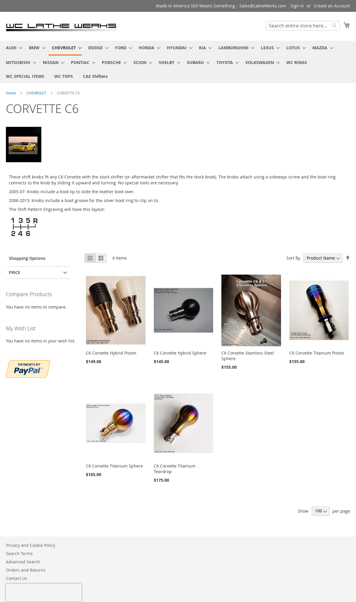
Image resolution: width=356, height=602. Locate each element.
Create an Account (332, 6)
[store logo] (62, 26)
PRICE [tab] (14, 272)
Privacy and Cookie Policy (30, 545)
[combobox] (303, 25)
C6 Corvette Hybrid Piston (111, 353)
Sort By (293, 258)
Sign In (297, 6)
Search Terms (19, 553)
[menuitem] (12, 48)
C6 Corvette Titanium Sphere (114, 466)
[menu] (178, 62)
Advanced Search (23, 562)
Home (11, 93)
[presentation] (43, 592)
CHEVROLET (37, 93)
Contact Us (16, 578)
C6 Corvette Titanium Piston (316, 353)
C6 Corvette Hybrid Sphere (180, 353)
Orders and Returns (25, 570)
